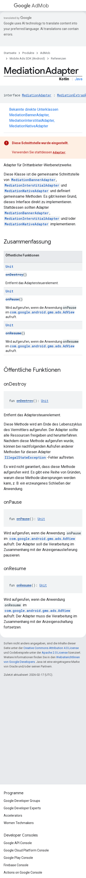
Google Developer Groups (22, 801)
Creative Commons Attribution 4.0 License (51, 648)
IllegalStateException (25, 457)
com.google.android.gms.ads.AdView (42, 312)
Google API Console (18, 843)
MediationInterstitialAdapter (31, 120)
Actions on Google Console (23, 872)
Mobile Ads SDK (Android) (27, 58)
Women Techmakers (19, 823)
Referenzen (58, 58)
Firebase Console (16, 865)
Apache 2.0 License (55, 652)
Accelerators (13, 815)
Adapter (59, 152)
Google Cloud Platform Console (26, 850)
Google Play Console (18, 858)
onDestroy (14, 274)
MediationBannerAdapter (29, 115)
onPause (12, 299)
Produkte (28, 53)
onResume (13, 333)
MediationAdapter (36, 95)
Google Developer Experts (22, 808)
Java (78, 79)
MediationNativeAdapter (28, 126)
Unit (9, 266)
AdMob (31, 6)
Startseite (10, 53)
